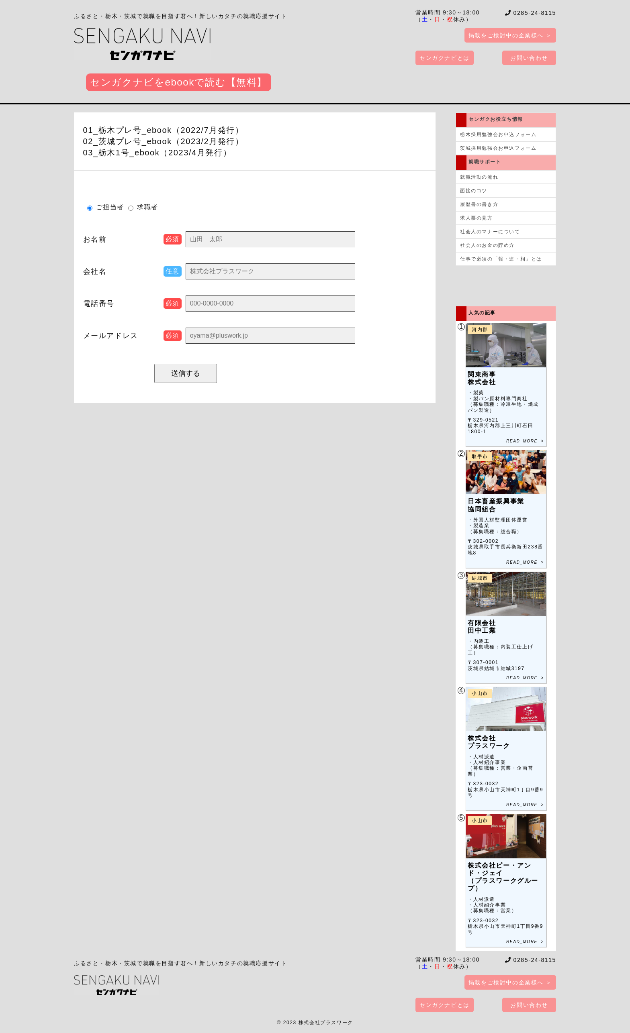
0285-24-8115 (530, 13)
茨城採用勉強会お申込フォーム (498, 148)
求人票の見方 (476, 218)
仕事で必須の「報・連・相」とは (501, 259)
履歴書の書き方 (479, 204)
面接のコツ (473, 191)
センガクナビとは (444, 58)
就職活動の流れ (479, 177)
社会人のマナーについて (490, 231)
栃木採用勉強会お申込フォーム (498, 134)
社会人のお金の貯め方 (487, 245)
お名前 (95, 239)
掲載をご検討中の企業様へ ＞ (510, 35)
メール (110, 335)
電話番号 (99, 303)
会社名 (95, 271)
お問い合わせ (529, 58)
